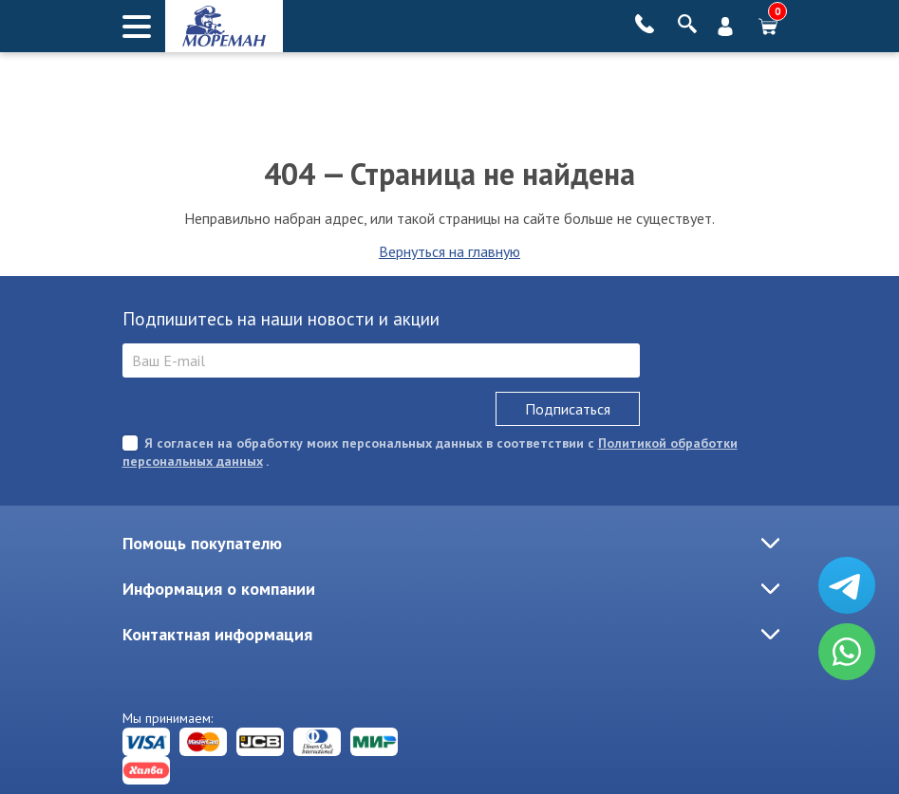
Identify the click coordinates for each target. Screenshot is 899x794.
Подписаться (567, 408)
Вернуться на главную (449, 251)
